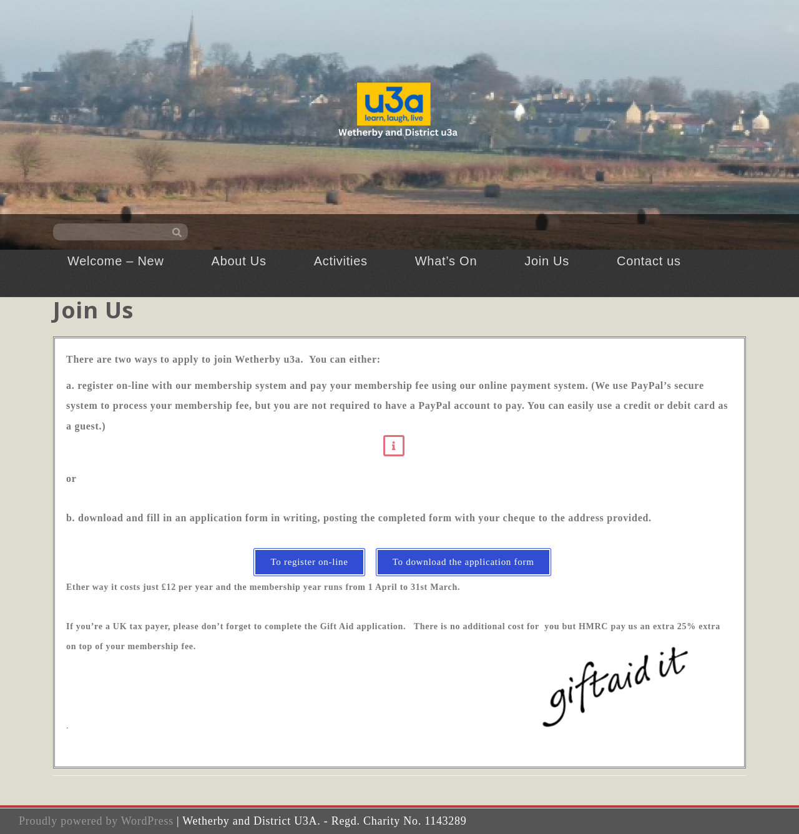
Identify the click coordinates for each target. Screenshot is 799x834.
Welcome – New (115, 261)
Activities (341, 261)
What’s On (446, 261)
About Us (239, 261)
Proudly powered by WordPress (96, 821)
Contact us (649, 261)
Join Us (546, 261)
